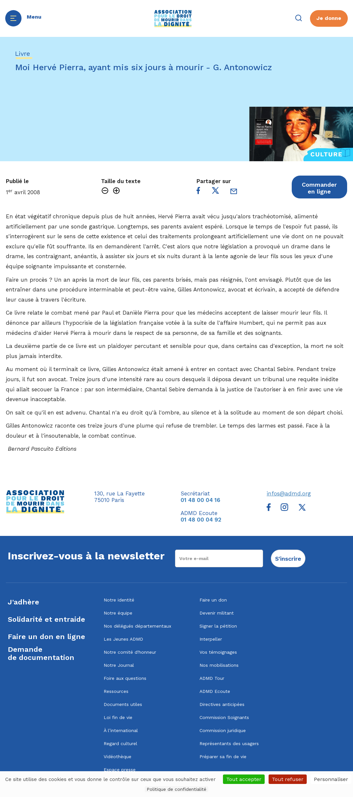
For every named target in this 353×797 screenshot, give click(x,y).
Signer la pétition (218, 626)
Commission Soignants (224, 717)
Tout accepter (243, 779)
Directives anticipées (221, 704)
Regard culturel (120, 743)
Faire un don (213, 599)
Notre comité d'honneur (130, 652)
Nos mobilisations (219, 665)
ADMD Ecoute (214, 691)
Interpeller (210, 639)
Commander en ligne (319, 188)
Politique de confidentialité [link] (176, 789)
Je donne (328, 18)
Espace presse (120, 769)
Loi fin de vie (118, 717)
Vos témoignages (218, 652)
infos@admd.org (289, 493)
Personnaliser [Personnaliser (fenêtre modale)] (331, 779)
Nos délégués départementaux (137, 626)
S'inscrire (288, 558)
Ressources (116, 691)
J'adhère (23, 602)
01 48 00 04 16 (200, 500)
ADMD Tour (211, 678)
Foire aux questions (125, 678)
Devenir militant (216, 613)
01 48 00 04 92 (201, 519)
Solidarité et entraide (46, 619)
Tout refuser (287, 779)
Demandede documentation (41, 653)
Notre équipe (118, 613)
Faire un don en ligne (46, 637)
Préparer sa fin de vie (222, 756)
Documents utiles (123, 704)
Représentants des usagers (229, 743)
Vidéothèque (117, 756)
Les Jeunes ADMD (123, 639)
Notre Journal (119, 665)
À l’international (121, 730)
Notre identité (119, 599)
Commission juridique (222, 730)
